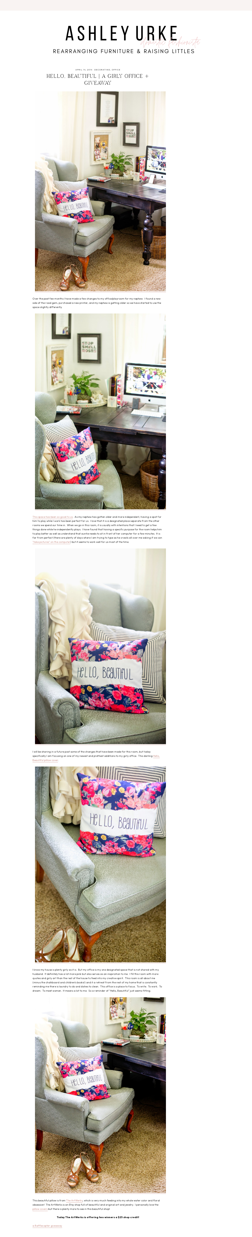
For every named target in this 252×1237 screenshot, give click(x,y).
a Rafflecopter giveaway (47, 1225)
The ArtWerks (74, 1200)
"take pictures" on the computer (51, 542)
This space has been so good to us (53, 516)
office (116, 69)
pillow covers (40, 1209)
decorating (102, 69)
